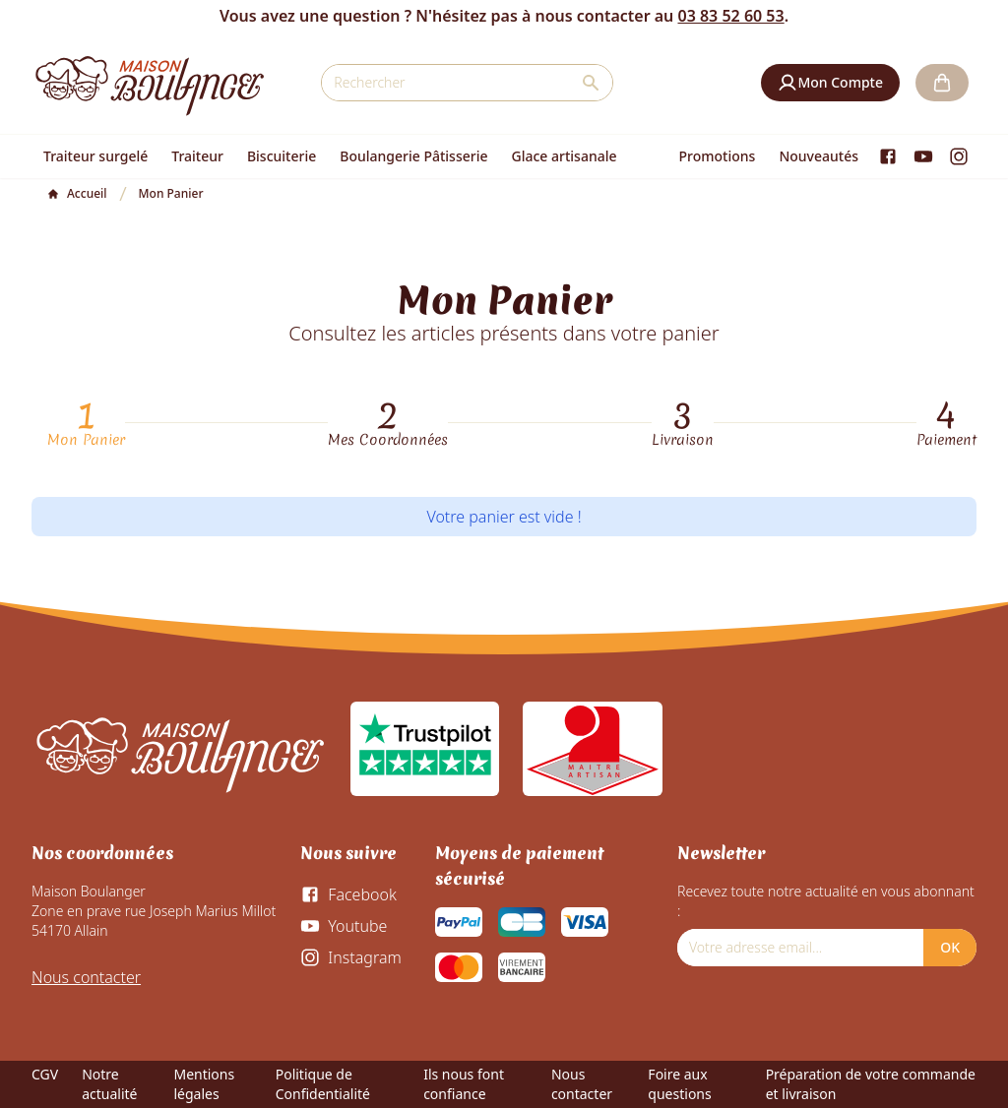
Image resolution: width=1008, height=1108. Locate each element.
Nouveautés (818, 156)
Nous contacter (86, 977)
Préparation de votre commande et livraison (871, 1084)
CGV (45, 1074)
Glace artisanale (563, 156)
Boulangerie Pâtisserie (413, 156)
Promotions (717, 156)
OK (950, 947)
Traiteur (197, 156)
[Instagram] (958, 156)
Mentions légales (203, 1084)
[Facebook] (888, 156)
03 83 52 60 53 (730, 16)
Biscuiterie (281, 156)
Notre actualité (109, 1084)
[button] (830, 82)
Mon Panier (86, 440)
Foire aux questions (679, 1084)
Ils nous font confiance (463, 1084)
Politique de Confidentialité (323, 1084)
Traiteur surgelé (95, 156)
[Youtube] (923, 156)
